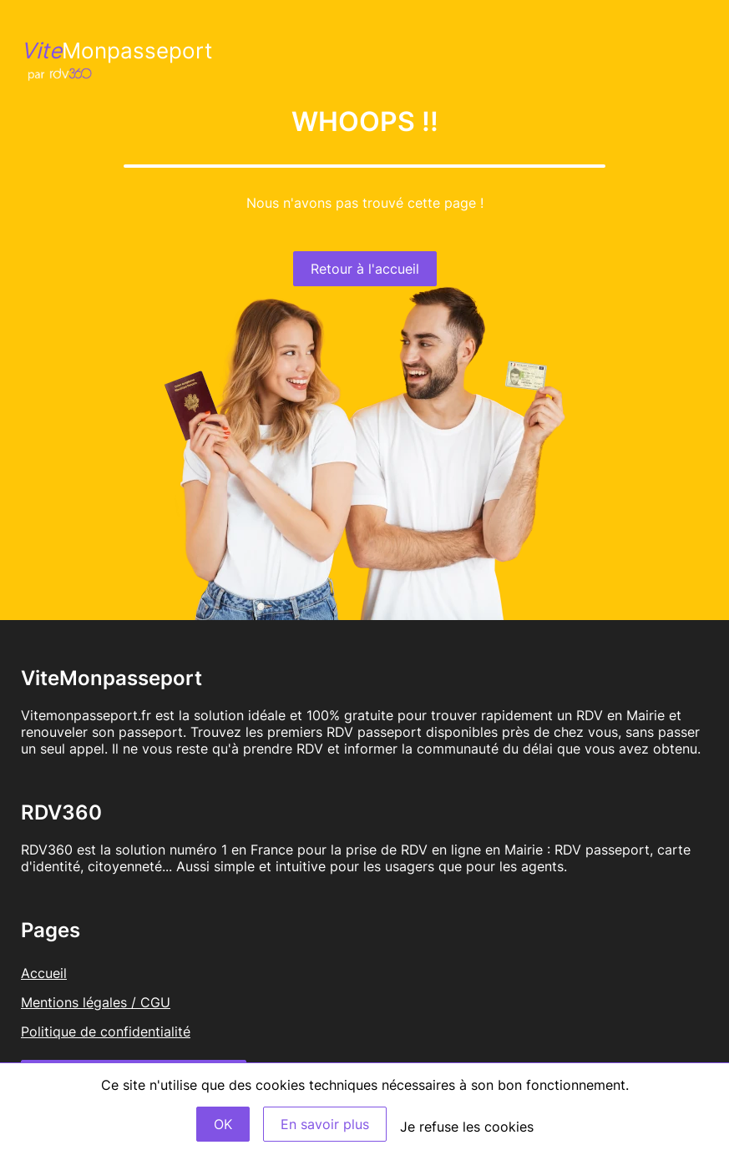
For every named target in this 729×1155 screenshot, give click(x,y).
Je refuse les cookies (467, 1126)
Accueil (44, 973)
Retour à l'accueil (365, 268)
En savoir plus (325, 1124)
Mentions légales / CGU (95, 1002)
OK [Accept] (223, 1124)
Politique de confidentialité (105, 1031)
